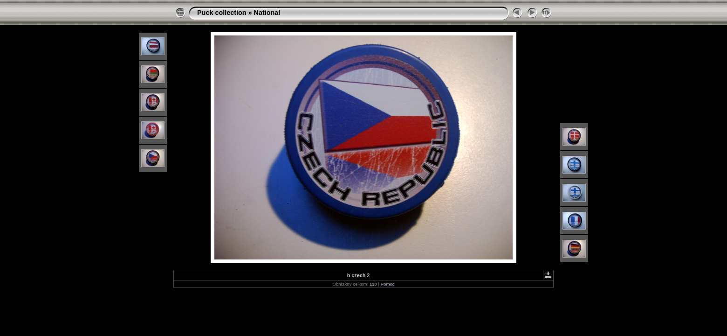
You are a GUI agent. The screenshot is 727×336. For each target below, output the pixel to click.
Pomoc (388, 284)
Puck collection (222, 12)
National (267, 12)
